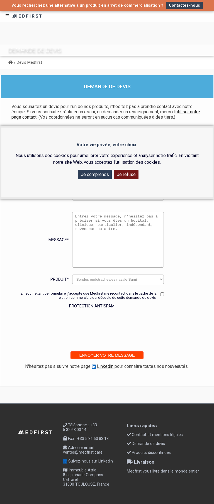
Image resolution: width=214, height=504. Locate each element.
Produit (59, 279)
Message (58, 240)
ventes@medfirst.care (83, 452)
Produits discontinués (149, 452)
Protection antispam (92, 306)
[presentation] (88, 326)
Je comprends (95, 174)
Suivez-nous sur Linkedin (88, 461)
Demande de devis (146, 443)
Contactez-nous (184, 5)
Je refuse (126, 174)
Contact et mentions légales (155, 434)
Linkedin (105, 366)
